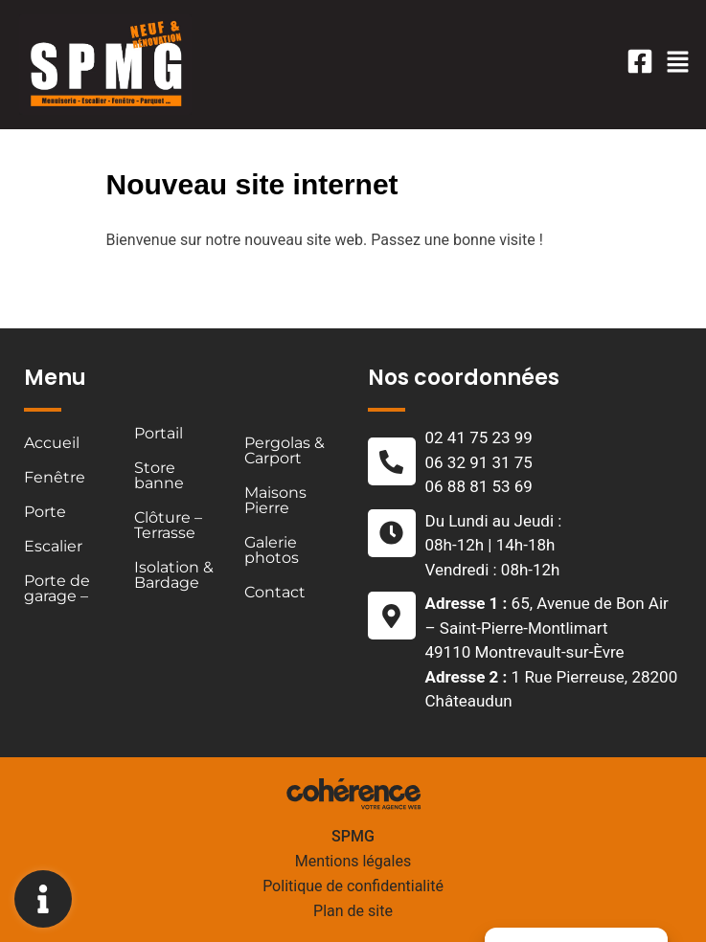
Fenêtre (54, 477)
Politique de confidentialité (353, 886)
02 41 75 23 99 (479, 437)
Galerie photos (271, 550)
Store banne (159, 475)
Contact (275, 592)
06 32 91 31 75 (479, 462)
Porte (45, 512)
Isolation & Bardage (174, 575)
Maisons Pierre (275, 500)
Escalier (53, 546)
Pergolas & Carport (284, 450)
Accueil (52, 443)
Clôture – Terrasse (168, 525)
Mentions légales (353, 861)
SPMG (353, 836)
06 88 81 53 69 (479, 486)
